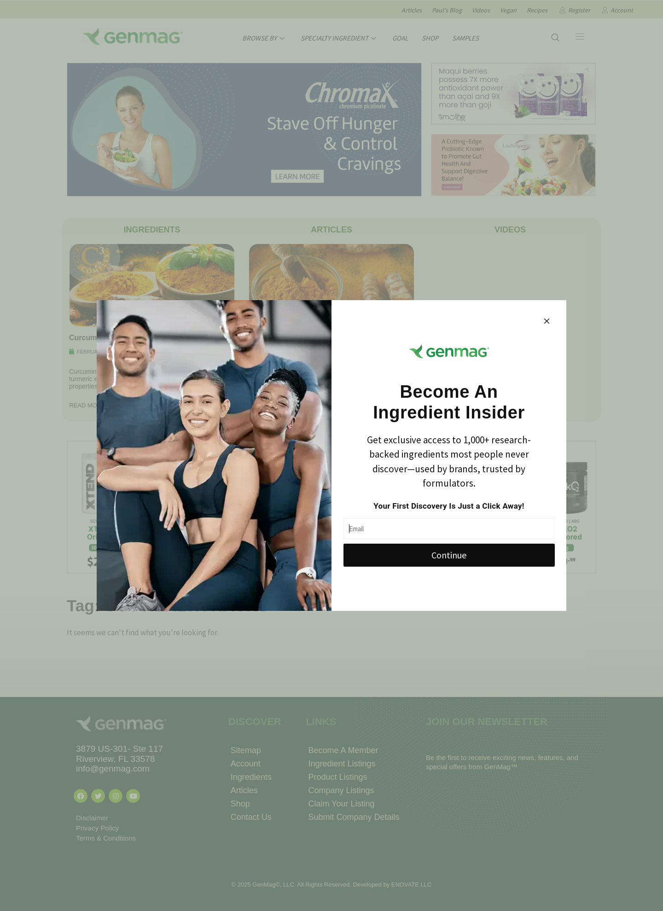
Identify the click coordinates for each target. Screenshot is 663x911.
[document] (331, 455)
